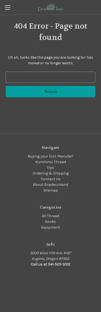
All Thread (50, 216)
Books (50, 221)
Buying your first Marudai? (51, 156)
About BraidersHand (50, 184)
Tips (50, 167)
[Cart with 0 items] (98, 7)
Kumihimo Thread (50, 162)
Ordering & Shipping (51, 173)
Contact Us (51, 179)
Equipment (50, 227)
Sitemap (50, 190)
